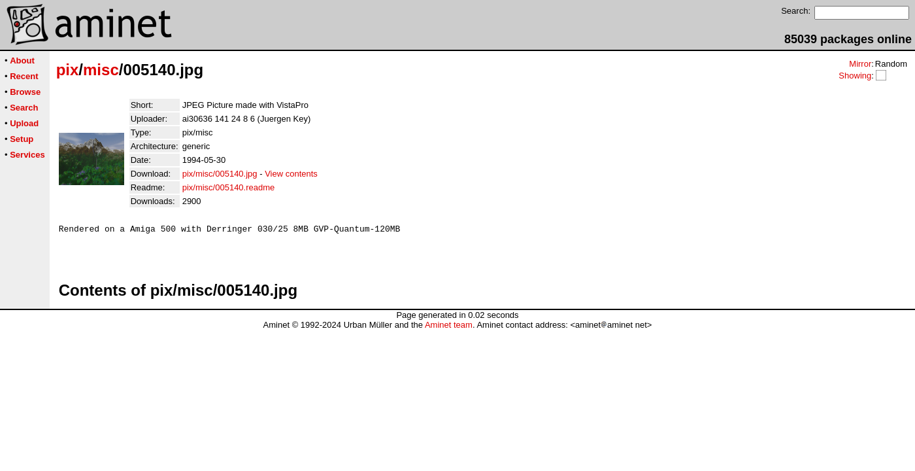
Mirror (860, 64)
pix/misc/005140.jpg (220, 174)
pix (67, 69)
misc (101, 69)
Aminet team (449, 331)
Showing (855, 75)
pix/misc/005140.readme (228, 187)
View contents (291, 174)
